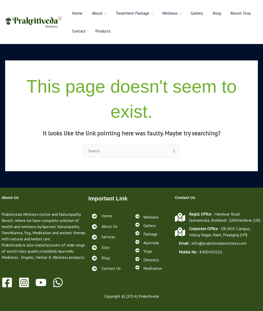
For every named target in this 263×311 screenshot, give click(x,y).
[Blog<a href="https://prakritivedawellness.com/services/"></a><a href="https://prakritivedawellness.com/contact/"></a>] (100, 258)
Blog (209, 13)
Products (101, 31)
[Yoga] (143, 252)
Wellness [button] (165, 13)
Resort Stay (232, 13)
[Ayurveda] (147, 243)
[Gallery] (145, 225)
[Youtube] (40, 282)
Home (76, 13)
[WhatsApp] (57, 282)
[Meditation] (148, 269)
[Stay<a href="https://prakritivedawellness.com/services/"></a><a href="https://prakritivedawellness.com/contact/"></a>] (100, 247)
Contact (78, 31)
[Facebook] (7, 282)
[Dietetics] (147, 260)
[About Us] (104, 226)
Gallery (191, 13)
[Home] (101, 216)
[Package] (146, 234)
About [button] (95, 13)
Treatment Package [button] (129, 13)
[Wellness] (147, 217)
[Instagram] (24, 282)
